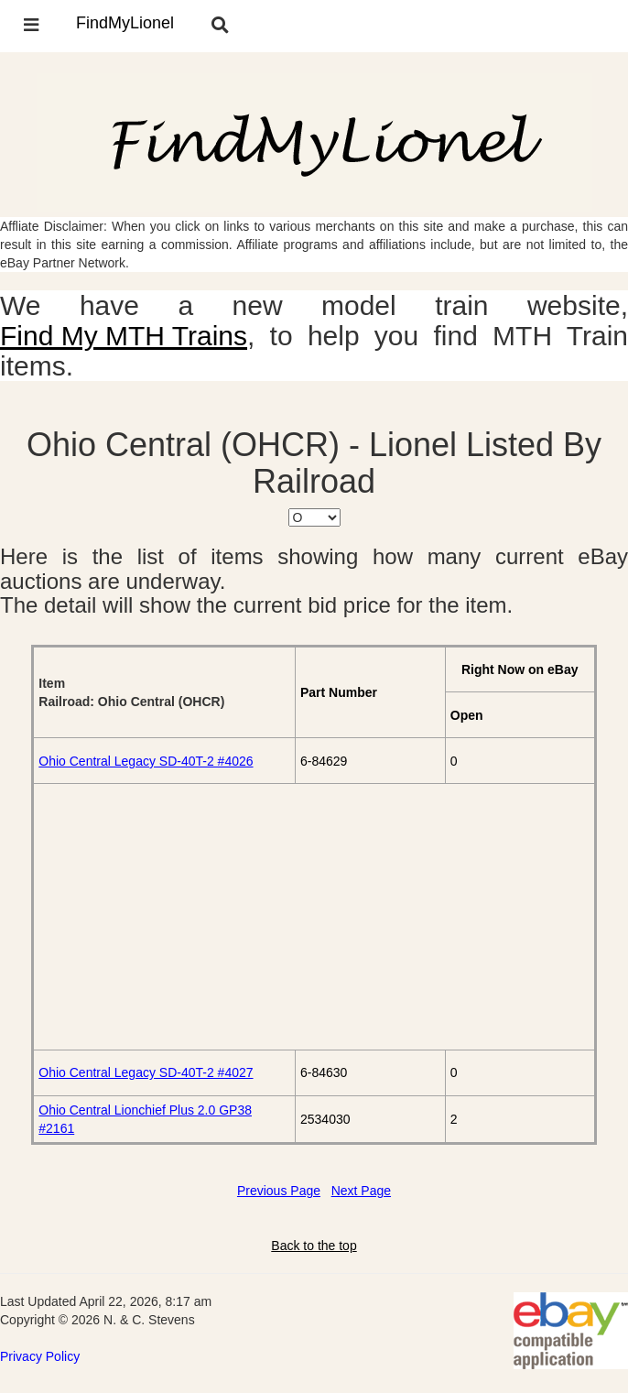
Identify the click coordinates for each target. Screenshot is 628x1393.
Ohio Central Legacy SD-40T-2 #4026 (145, 761)
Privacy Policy (40, 1356)
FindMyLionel (125, 23)
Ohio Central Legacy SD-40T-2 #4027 (145, 1072)
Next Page (361, 1190)
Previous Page (278, 1190)
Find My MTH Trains (123, 336)
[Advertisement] (313, 917)
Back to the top (313, 1245)
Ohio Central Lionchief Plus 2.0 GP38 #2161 (145, 1119)
